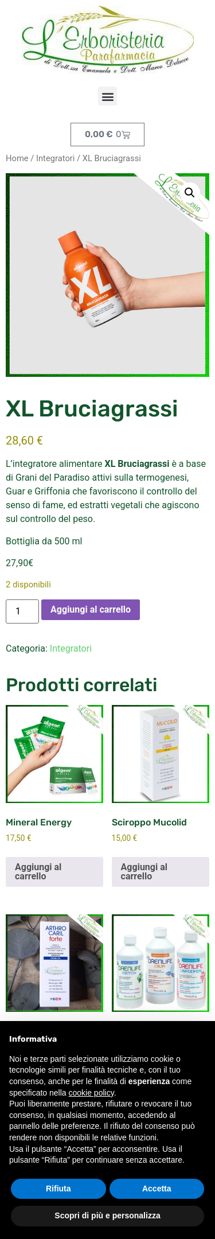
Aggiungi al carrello (90, 609)
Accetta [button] (156, 1188)
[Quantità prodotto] (22, 611)
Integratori (55, 158)
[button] (107, 96)
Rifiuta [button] (58, 1188)
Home (17, 158)
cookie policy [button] (91, 1092)
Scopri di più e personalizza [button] (107, 1215)
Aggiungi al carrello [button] (38, 872)
